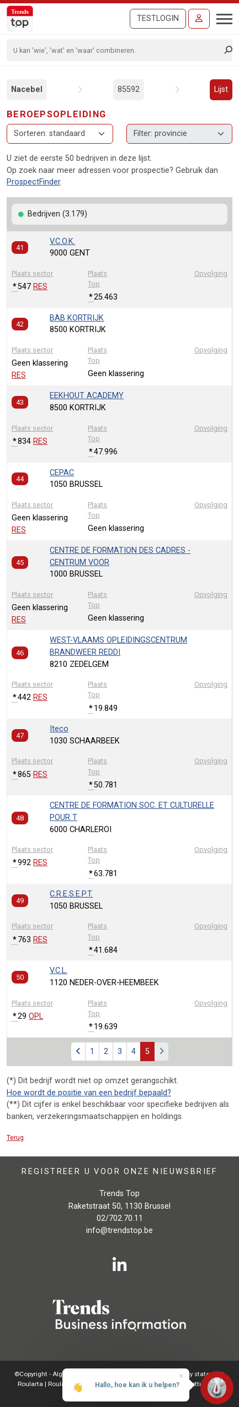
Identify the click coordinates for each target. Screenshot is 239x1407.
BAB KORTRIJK (77, 318)
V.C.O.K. (62, 241)
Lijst (221, 89)
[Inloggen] (199, 19)
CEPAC (62, 472)
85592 (129, 89)
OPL (36, 1016)
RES (40, 286)
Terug (15, 1137)
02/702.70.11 (120, 1218)
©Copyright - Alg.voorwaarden (58, 1374)
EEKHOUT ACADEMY (87, 395)
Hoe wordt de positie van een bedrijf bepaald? (89, 1093)
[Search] (116, 50)
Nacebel (27, 89)
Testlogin (158, 18)
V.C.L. (58, 970)
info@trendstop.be (119, 1230)
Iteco (59, 729)
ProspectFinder (33, 182)
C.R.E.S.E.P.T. (71, 894)
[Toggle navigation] (221, 17)
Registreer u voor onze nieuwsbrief (119, 1171)
